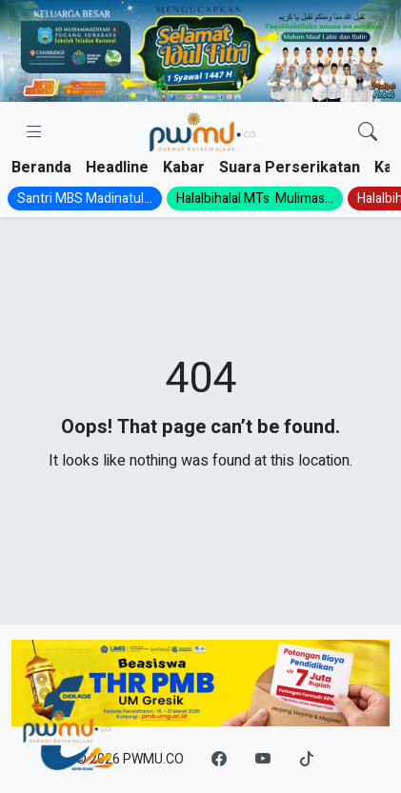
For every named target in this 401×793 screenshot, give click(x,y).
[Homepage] (201, 132)
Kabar (184, 167)
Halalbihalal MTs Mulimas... (254, 198)
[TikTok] (307, 760)
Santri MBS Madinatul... (84, 198)
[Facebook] (219, 760)
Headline (117, 167)
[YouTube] (263, 760)
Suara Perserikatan (289, 167)
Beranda (41, 167)
